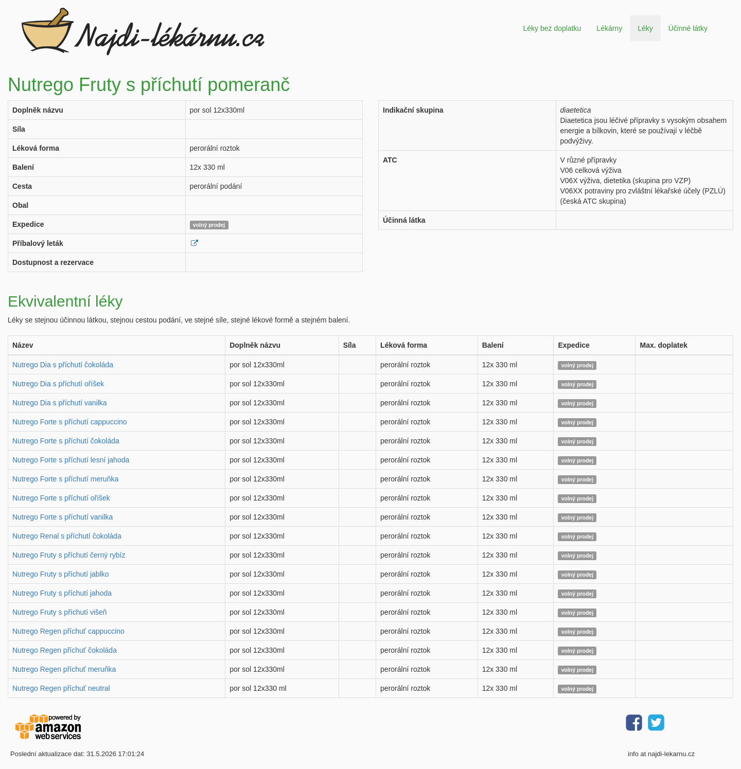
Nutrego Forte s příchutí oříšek (61, 498)
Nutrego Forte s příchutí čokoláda (65, 441)
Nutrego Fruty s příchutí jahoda (62, 593)
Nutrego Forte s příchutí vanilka (62, 517)
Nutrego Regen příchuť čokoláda (64, 650)
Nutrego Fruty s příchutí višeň (59, 612)
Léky (645, 28)
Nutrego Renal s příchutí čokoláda (66, 536)
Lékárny (609, 28)
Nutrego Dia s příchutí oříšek (58, 384)
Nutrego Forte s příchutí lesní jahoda (70, 460)
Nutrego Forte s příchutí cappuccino (69, 422)
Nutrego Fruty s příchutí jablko (60, 574)
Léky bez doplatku (552, 28)
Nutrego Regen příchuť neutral (61, 688)
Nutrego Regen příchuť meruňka (64, 669)
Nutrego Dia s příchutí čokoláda (62, 365)
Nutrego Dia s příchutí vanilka (59, 403)
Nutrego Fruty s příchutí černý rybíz (68, 555)
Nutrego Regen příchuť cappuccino (68, 631)
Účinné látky (688, 28)
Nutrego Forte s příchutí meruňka (65, 479)
